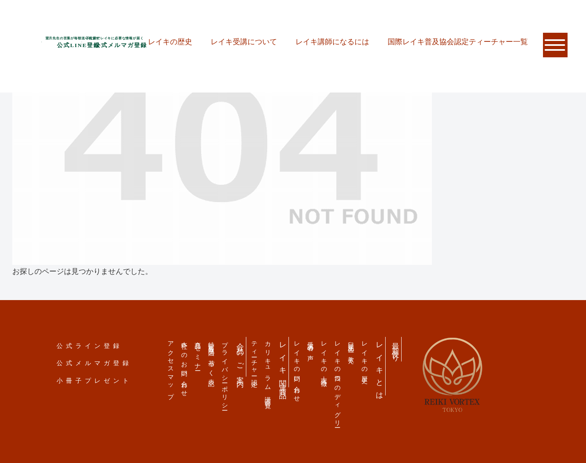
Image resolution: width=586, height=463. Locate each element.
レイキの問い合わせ (297, 368)
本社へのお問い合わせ (184, 366)
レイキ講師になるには (332, 42)
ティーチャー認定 (254, 357)
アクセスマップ (171, 367)
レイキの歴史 (170, 42)
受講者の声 (310, 344)
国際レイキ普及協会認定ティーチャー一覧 (458, 42)
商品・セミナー (198, 353)
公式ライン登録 (90, 345)
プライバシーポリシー (225, 373)
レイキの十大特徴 (324, 357)
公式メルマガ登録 (94, 362)
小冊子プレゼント (94, 380)
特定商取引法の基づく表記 (211, 357)
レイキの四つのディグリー (337, 381)
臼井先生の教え (351, 349)
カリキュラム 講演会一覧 (268, 368)
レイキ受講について (244, 42)
